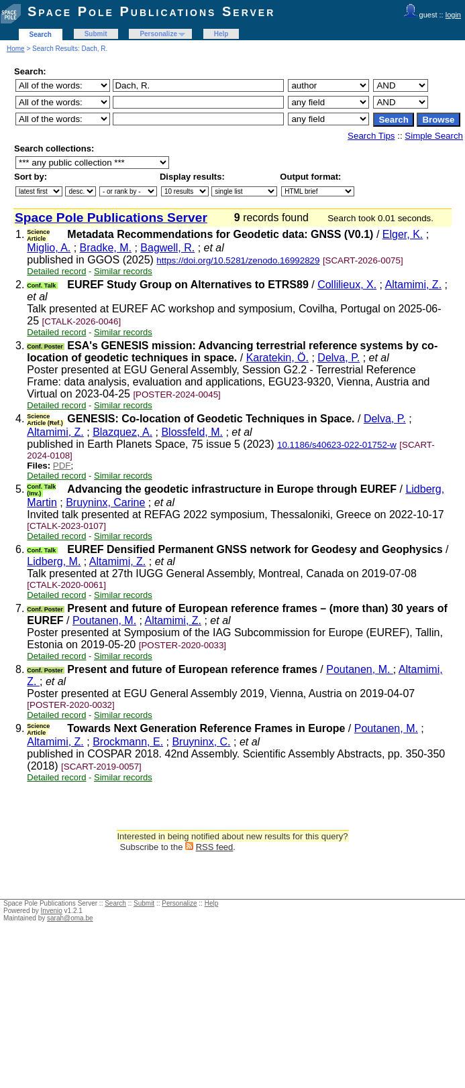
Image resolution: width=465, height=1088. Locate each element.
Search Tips (371, 136)
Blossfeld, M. (192, 432)
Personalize (158, 34)
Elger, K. (402, 234)
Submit (96, 34)
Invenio (51, 910)
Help (221, 34)
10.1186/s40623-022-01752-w (337, 445)
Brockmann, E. (128, 741)
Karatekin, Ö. (277, 357)
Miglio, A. (48, 247)
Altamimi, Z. (413, 284)
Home (16, 48)
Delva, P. (338, 357)
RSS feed (215, 847)
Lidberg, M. (54, 561)
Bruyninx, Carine (105, 502)
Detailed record (56, 271)
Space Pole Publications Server (151, 11)
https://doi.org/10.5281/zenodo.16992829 (237, 260)
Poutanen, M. (104, 620)
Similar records (123, 271)
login (453, 15)
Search (41, 34)
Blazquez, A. (122, 432)
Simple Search (434, 136)
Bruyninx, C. (201, 741)
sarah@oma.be (70, 918)
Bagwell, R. (167, 247)
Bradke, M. (106, 247)
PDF (62, 466)
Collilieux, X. (346, 284)
